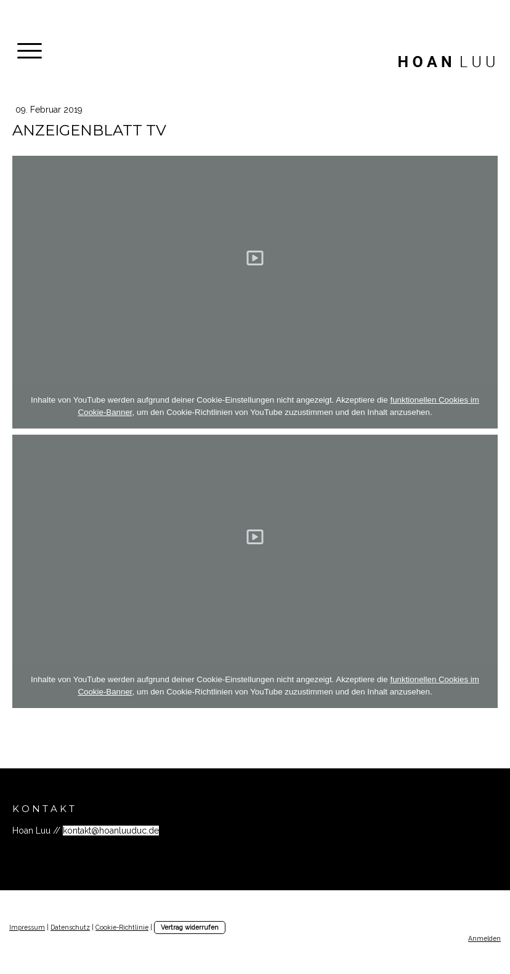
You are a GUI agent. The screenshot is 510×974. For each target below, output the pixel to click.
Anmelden (484, 938)
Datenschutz (70, 927)
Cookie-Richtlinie (121, 927)
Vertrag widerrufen (190, 927)
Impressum (27, 927)
